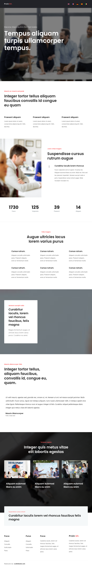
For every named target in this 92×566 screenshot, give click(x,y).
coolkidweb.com (19, 564)
